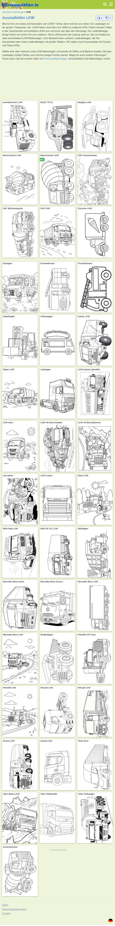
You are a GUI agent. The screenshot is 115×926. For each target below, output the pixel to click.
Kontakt (6, 913)
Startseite (6, 12)
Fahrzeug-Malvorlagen (55, 58)
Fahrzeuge (18, 12)
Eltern (5, 905)
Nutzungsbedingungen (14, 909)
